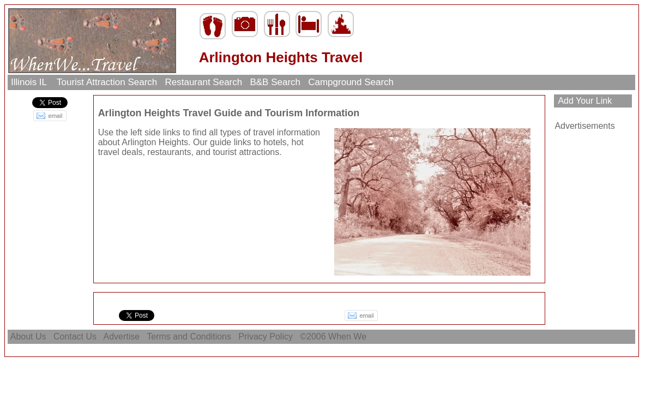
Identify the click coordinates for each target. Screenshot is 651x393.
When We (348, 336)
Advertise (121, 336)
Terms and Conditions (188, 336)
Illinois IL (30, 82)
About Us (28, 336)
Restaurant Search (203, 82)
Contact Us (75, 336)
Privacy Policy (265, 336)
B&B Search (275, 82)
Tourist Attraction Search (107, 82)
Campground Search (350, 82)
